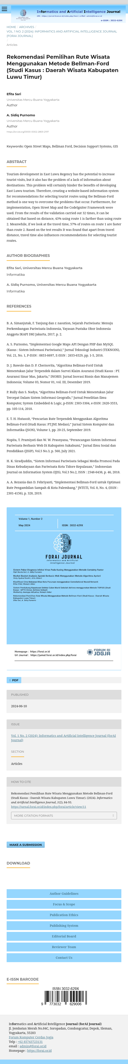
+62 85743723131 (30, 1042)
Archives (26, 27)
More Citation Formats (33, 815)
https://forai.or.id (39, 1050)
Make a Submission (26, 844)
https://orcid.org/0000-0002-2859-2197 (28, 131)
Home (11, 27)
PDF (14, 680)
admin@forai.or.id (33, 1046)
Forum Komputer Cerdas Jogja (31, 1037)
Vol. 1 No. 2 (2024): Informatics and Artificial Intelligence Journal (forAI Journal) (62, 34)
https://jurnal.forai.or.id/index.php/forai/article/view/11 (48, 807)
